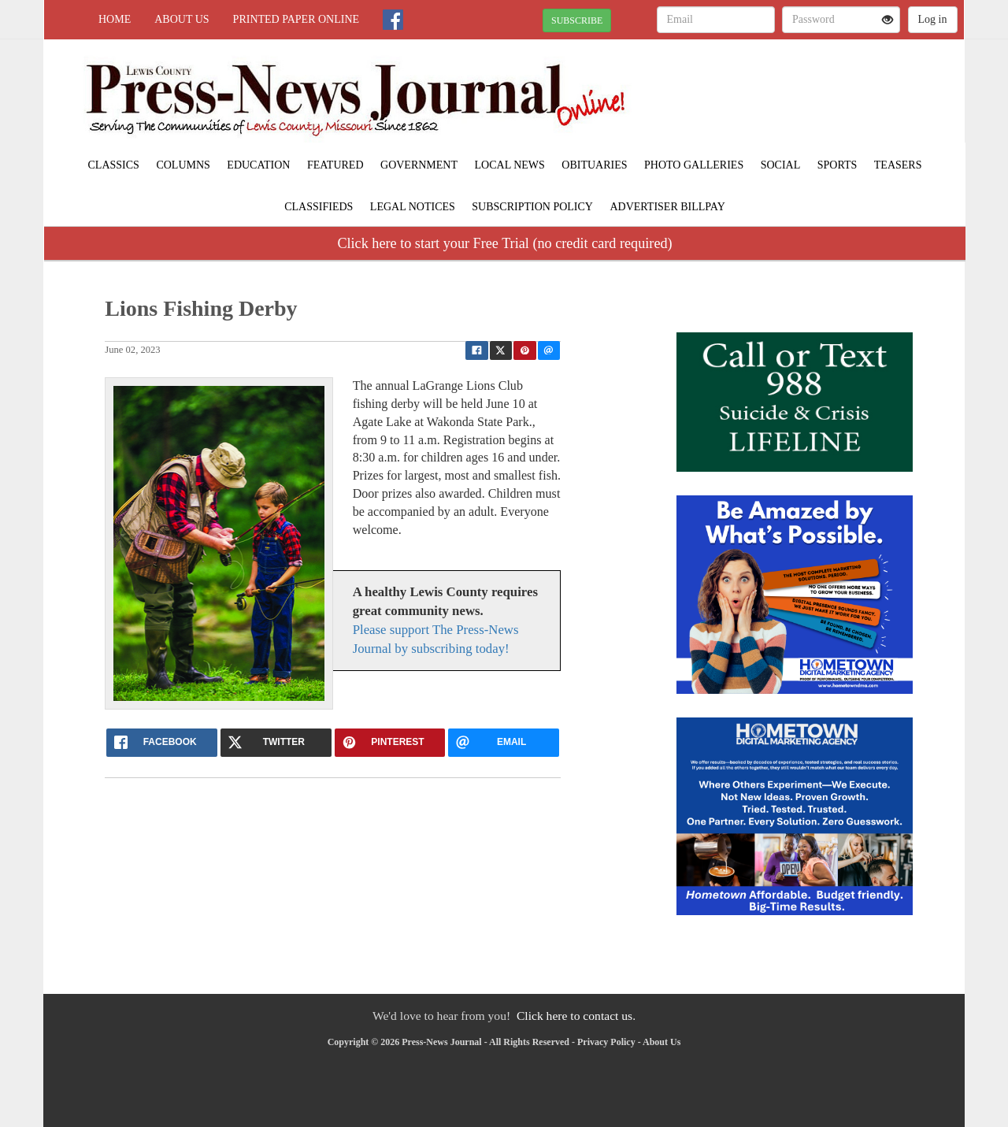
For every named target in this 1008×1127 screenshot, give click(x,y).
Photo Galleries (693, 165)
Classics (113, 165)
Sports (837, 165)
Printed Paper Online (296, 19)
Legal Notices (412, 207)
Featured (335, 165)
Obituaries (594, 165)
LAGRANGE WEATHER (820, 94)
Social (781, 165)
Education (258, 165)
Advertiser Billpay (667, 207)
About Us (181, 19)
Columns (182, 165)
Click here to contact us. (576, 1015)
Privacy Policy (606, 1041)
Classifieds (318, 207)
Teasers (898, 165)
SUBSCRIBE (576, 20)
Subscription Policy (532, 207)
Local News (510, 165)
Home (114, 19)
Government (419, 165)
